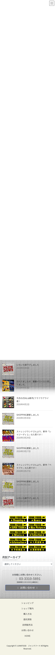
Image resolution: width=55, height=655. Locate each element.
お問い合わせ (27, 630)
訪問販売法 (27, 624)
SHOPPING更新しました (27, 414)
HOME (27, 635)
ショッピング (27, 602)
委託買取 (27, 619)
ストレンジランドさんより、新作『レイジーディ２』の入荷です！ (33, 433)
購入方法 (27, 613)
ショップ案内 (27, 608)
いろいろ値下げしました (27, 364)
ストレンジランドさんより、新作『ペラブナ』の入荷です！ (33, 466)
